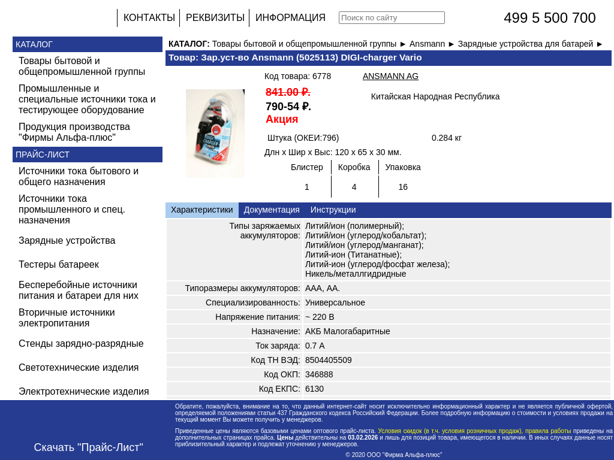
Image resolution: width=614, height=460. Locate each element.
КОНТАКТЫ (149, 18)
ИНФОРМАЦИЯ (290, 18)
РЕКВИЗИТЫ (215, 18)
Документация (272, 209)
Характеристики (202, 209)
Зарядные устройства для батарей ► (531, 44)
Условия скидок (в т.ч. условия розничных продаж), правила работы (474, 431)
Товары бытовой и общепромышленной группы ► (311, 44)
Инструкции (333, 209)
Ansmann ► (434, 44)
